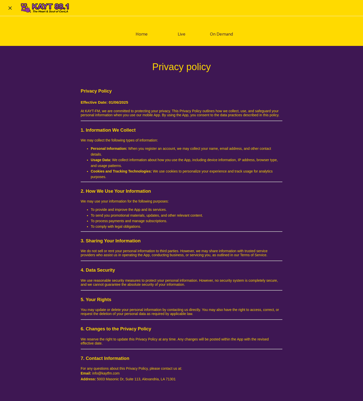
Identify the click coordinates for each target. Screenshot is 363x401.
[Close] (10, 8)
